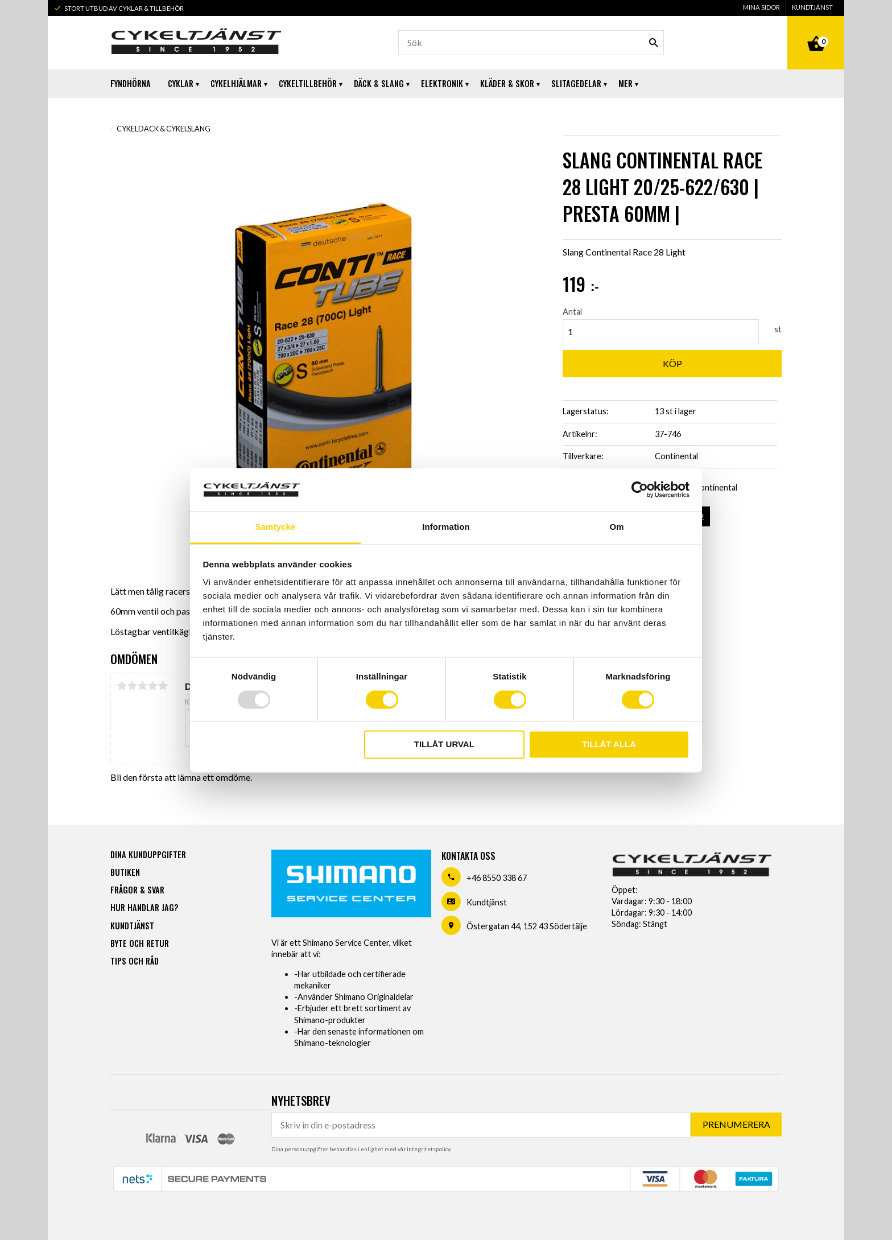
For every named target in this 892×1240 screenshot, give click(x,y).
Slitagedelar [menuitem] (576, 83)
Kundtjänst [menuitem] (812, 7)
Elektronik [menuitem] (442, 83)
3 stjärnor (142, 686)
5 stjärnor (163, 686)
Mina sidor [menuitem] (761, 7)
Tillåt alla (609, 744)
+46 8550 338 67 (496, 878)
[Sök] (653, 42)
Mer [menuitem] (625, 83)
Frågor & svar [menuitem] (137, 890)
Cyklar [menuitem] (180, 83)
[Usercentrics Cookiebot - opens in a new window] (639, 489)
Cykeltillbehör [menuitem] (308, 83)
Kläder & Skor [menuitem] (507, 83)
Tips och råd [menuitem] (134, 961)
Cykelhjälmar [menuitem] (236, 83)
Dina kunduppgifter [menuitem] (148, 854)
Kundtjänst (486, 902)
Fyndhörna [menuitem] (130, 83)
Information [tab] (446, 527)
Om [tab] (616, 527)
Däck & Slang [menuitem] (379, 83)
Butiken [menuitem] (125, 872)
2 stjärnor (132, 686)
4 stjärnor (152, 686)
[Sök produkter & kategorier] (531, 42)
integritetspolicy (428, 1149)
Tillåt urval (444, 744)
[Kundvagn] (816, 30)
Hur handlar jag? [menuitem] (144, 907)
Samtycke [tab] (275, 527)
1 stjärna (122, 686)
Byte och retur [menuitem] (139, 943)
